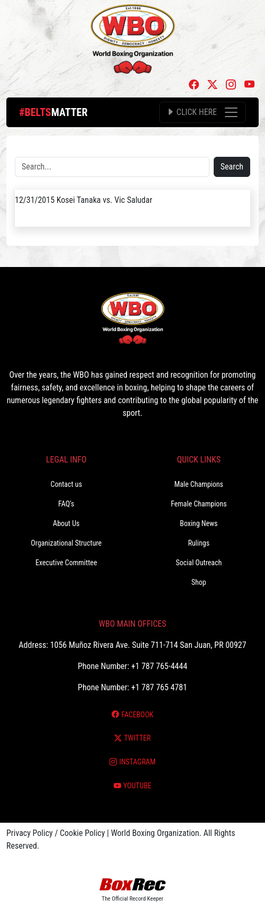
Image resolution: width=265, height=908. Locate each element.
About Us (66, 523)
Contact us (66, 484)
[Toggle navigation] (202, 112)
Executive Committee (66, 562)
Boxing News (199, 523)
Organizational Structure (66, 543)
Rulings (198, 543)
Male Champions (198, 484)
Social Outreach (199, 562)
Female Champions (199, 504)
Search (232, 167)
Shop (198, 582)
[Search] (112, 167)
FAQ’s (66, 504)
